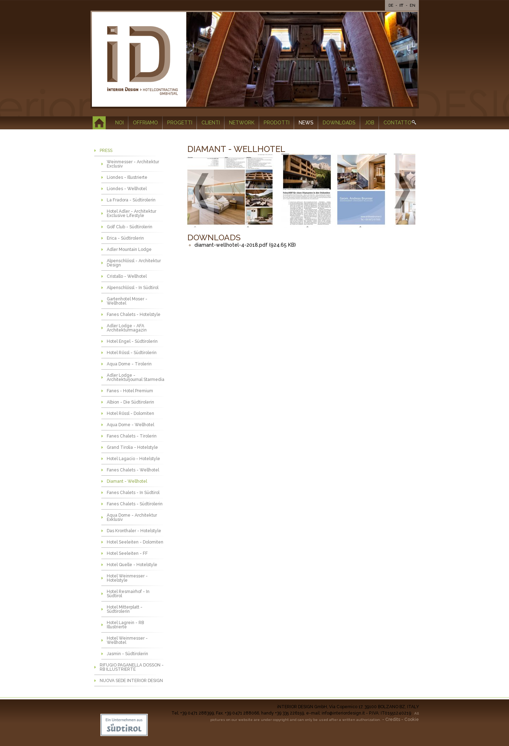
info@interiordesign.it (343, 713)
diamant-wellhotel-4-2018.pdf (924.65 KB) (245, 245)
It (402, 5)
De (391, 5)
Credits (392, 719)
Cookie (411, 719)
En (412, 5)
